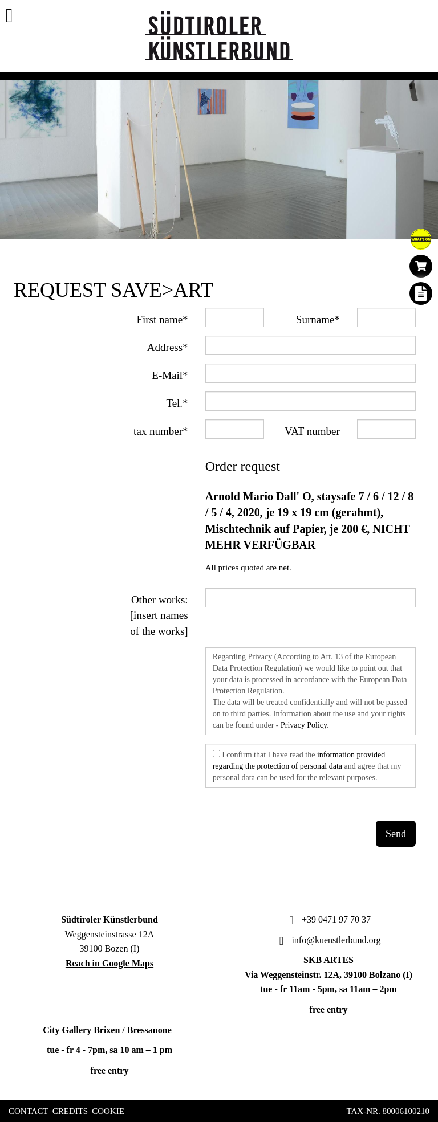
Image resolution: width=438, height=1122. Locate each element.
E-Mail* (170, 375)
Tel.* (177, 403)
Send (396, 833)
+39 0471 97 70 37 (328, 919)
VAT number (312, 431)
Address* (167, 347)
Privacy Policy (304, 725)
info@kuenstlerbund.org (328, 940)
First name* (162, 319)
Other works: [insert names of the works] (159, 615)
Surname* (318, 319)
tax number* (160, 431)
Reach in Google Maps (109, 963)
